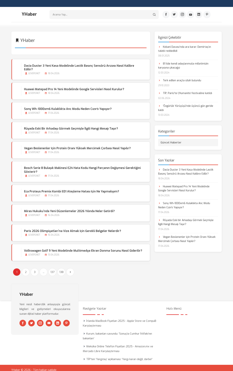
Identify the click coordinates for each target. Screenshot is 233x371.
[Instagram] (182, 14)
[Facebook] (166, 14)
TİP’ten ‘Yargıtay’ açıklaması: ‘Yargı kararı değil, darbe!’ (119, 355)
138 (61, 268)
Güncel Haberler (171, 142)
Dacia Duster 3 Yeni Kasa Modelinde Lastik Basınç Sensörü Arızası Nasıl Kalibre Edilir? (83, 65)
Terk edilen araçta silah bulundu (179, 80)
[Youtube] (190, 14)
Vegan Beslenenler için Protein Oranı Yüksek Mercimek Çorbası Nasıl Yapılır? (77, 144)
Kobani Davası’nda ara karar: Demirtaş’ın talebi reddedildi (184, 48)
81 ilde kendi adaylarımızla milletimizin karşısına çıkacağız (183, 65)
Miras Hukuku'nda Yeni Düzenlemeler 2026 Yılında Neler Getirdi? (69, 207)
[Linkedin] (198, 14)
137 (52, 268)
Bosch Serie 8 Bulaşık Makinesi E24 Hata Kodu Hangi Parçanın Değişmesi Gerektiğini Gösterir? (82, 166)
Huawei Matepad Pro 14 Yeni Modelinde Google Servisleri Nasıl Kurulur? (74, 85)
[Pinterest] (207, 14)
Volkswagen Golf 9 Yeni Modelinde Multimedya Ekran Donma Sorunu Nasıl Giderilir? (83, 246)
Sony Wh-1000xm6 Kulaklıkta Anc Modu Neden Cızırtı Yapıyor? (67, 105)
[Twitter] (174, 14)
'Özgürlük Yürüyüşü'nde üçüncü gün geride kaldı (185, 108)
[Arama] (154, 15)
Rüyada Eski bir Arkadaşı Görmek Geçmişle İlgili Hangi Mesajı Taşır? (71, 124)
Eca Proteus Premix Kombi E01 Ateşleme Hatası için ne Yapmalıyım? (71, 187)
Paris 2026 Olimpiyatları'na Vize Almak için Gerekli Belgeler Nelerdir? (72, 227)
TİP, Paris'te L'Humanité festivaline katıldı (185, 93)
